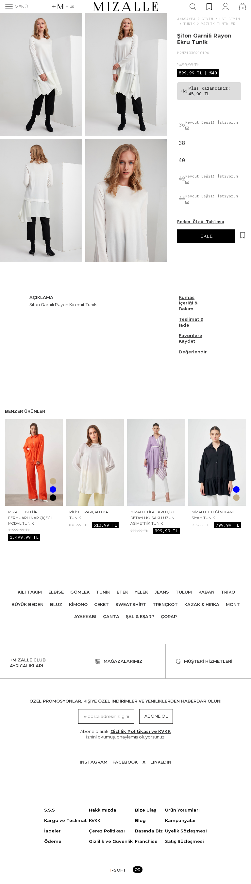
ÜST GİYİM (229, 18)
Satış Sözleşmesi (184, 841)
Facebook (125, 762)
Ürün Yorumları (182, 810)
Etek (122, 592)
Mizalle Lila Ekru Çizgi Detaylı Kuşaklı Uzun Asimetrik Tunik (153, 518)
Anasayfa (186, 18)
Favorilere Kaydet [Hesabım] (190, 338)
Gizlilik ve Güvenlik (111, 841)
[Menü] (16, 6)
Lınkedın (160, 762)
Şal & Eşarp (140, 616)
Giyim (207, 18)
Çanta (111, 616)
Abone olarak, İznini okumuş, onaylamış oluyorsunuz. (125, 734)
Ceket (101, 604)
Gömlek (80, 592)
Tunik (189, 23)
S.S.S (49, 810)
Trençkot (165, 604)
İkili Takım (29, 592)
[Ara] (192, 6)
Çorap (169, 616)
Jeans (162, 592)
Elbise (56, 592)
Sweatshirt (130, 604)
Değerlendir (193, 351)
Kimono (78, 604)
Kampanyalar (180, 820)
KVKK (94, 820)
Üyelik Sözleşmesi (186, 830)
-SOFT (117, 870)
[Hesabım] (225, 6)
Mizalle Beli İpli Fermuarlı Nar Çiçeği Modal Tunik (30, 518)
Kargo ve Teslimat (65, 820)
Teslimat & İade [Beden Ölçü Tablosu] (191, 322)
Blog (140, 820)
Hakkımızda (102, 810)
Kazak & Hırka (201, 604)
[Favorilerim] (209, 6)
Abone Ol (156, 716)
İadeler (52, 830)
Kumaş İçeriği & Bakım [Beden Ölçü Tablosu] (188, 303)
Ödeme (52, 841)
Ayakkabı (85, 616)
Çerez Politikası (107, 830)
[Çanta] (242, 6)
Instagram (94, 762)
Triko (228, 592)
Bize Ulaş (145, 810)
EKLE (206, 236)
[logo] (125, 6)
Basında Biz (149, 830)
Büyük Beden (27, 604)
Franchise (146, 841)
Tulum (184, 592)
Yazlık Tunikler (218, 23)
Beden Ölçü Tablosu (200, 222)
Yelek (141, 592)
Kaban (206, 592)
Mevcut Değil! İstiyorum (211, 125)
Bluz (56, 604)
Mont (233, 604)
